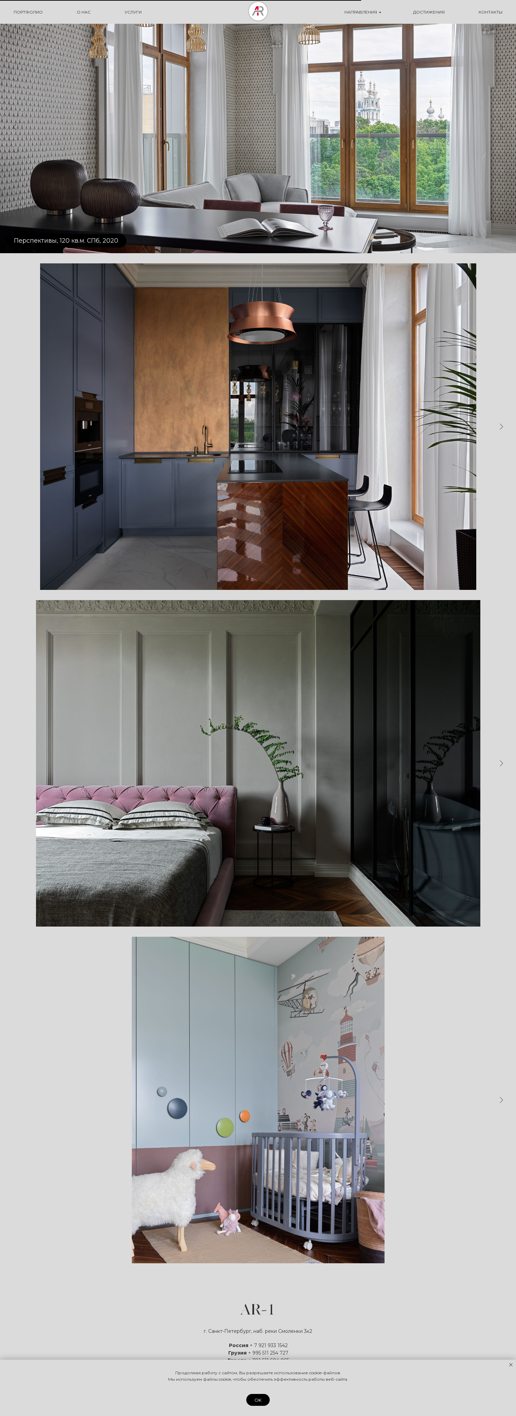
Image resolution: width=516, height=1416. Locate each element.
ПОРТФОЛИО (28, 12)
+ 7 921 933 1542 (269, 1345)
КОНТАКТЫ (490, 12)
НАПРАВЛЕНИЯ (360, 12)
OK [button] (258, 1400)
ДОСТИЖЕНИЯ (429, 12)
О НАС (84, 12)
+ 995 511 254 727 (268, 1353)
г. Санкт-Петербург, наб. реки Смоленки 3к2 (258, 1331)
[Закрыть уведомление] (511, 1364)
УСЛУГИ (133, 12)
